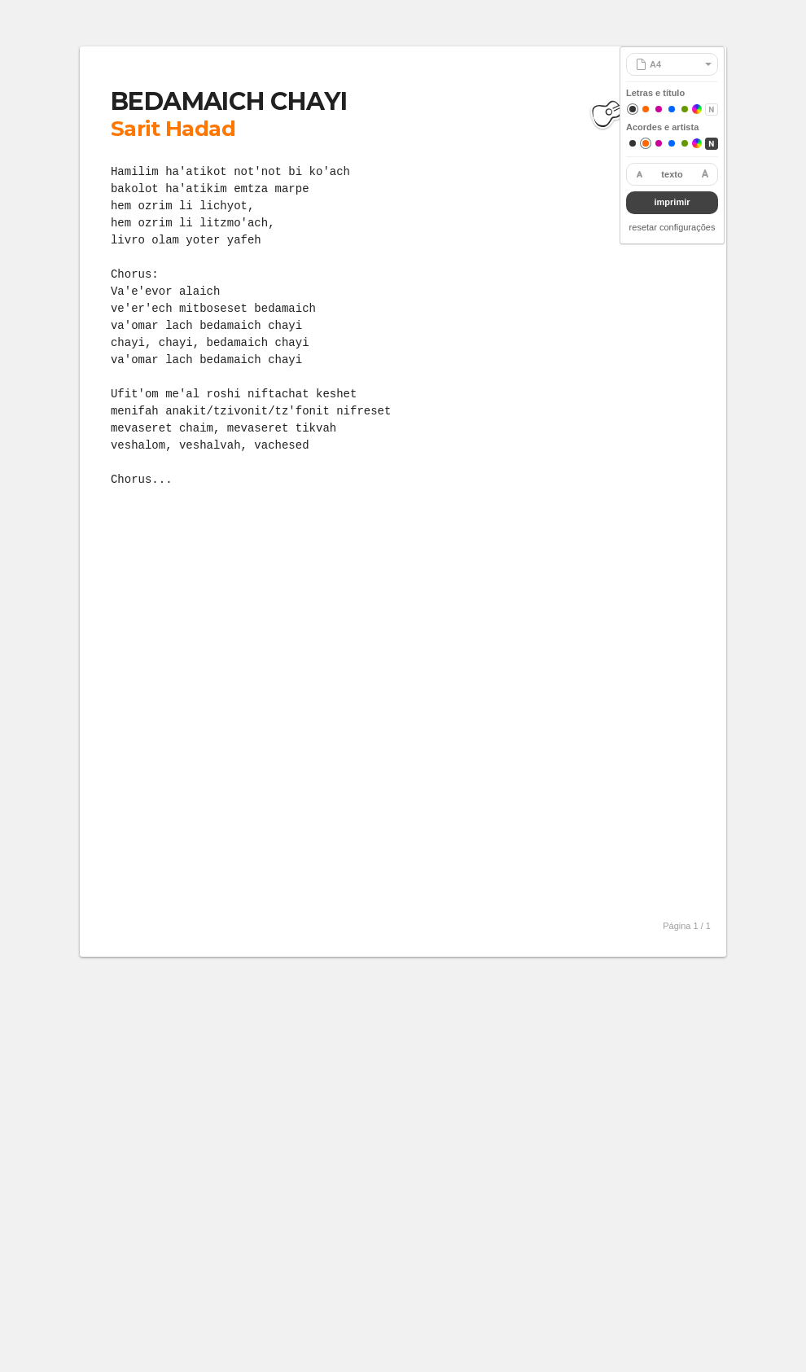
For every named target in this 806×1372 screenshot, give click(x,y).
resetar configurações (672, 227)
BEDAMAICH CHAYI (229, 101)
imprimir (672, 202)
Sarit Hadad (173, 129)
